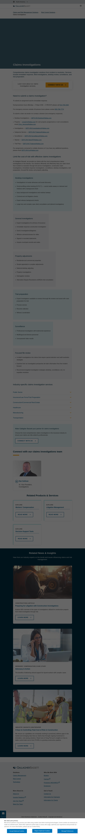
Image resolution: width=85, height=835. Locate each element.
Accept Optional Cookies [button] (17, 831)
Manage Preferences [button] (67, 831)
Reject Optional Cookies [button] (42, 831)
